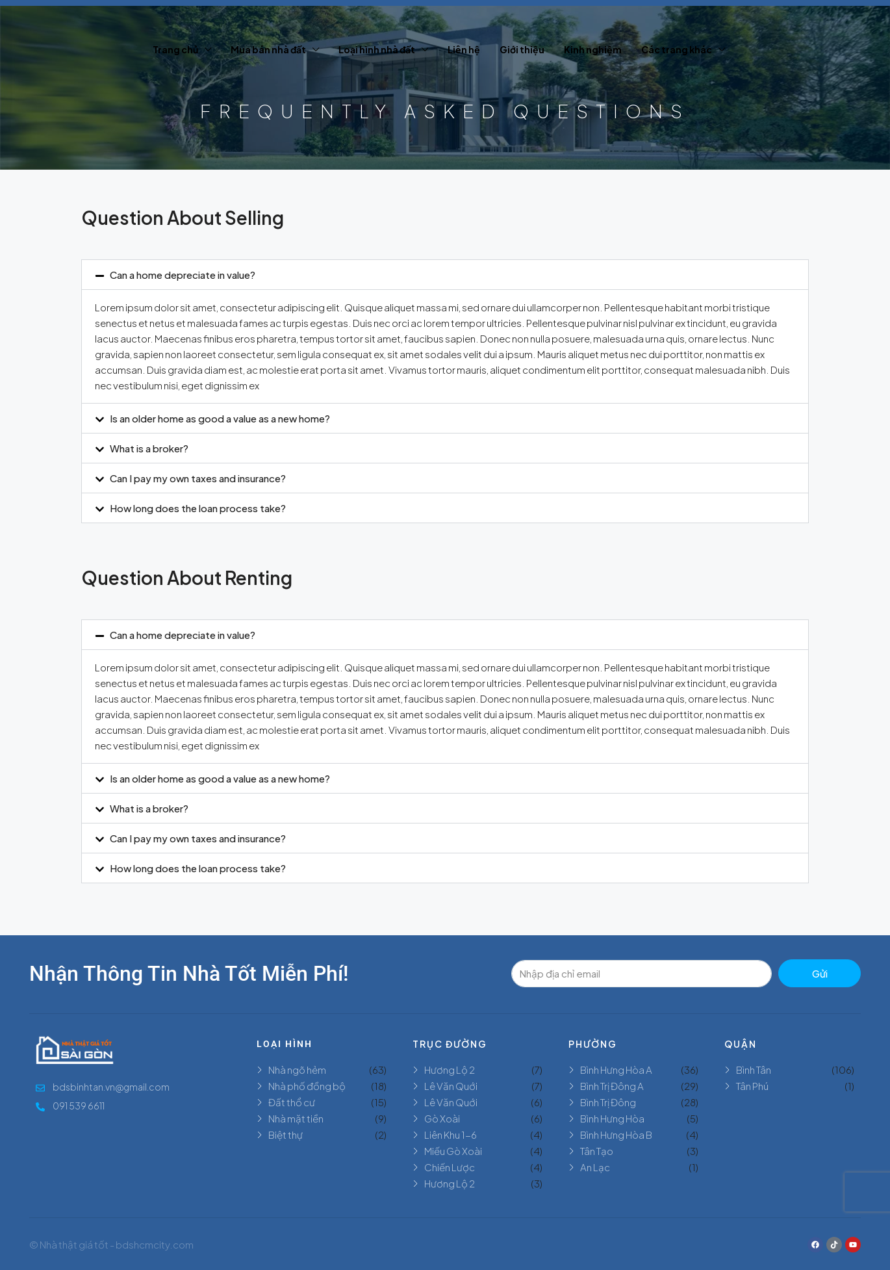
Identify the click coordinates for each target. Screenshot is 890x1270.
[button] (445, 274)
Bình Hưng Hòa (612, 1118)
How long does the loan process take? (198, 508)
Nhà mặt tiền (296, 1118)
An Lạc (595, 1167)
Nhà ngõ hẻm (297, 1069)
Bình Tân (753, 1069)
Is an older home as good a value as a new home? (220, 418)
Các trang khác (676, 49)
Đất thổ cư (291, 1102)
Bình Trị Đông (608, 1102)
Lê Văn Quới (450, 1086)
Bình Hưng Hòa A (616, 1069)
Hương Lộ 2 (449, 1069)
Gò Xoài (442, 1118)
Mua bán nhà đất (268, 49)
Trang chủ (175, 49)
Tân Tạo (596, 1151)
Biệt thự (285, 1134)
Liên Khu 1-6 (450, 1134)
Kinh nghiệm (593, 49)
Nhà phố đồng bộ (307, 1086)
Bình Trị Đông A (612, 1086)
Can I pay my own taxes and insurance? (198, 478)
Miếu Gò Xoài (453, 1151)
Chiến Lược (449, 1167)
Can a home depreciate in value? (182, 274)
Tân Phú (752, 1086)
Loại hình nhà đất (376, 49)
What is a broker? (149, 448)
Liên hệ (464, 49)
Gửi (820, 973)
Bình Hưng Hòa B (616, 1134)
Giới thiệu (522, 49)
